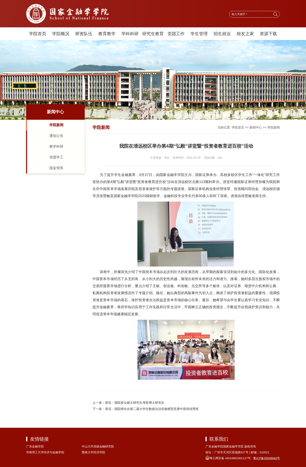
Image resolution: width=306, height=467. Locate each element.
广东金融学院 (35, 446)
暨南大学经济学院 (93, 452)
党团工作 (176, 33)
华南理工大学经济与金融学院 (45, 452)
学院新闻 (56, 125)
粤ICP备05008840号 (266, 458)
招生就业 (222, 33)
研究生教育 (153, 33)
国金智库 (56, 168)
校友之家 (245, 33)
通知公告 (56, 136)
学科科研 (130, 33)
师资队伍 (83, 33)
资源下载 (268, 33)
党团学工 (56, 157)
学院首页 (37, 33)
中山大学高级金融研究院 (98, 446)
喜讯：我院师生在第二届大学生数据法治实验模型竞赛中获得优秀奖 (152, 409)
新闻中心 (255, 127)
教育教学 (107, 33)
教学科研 (56, 146)
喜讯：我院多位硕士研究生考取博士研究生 (134, 402)
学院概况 (60, 33)
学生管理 (199, 33)
